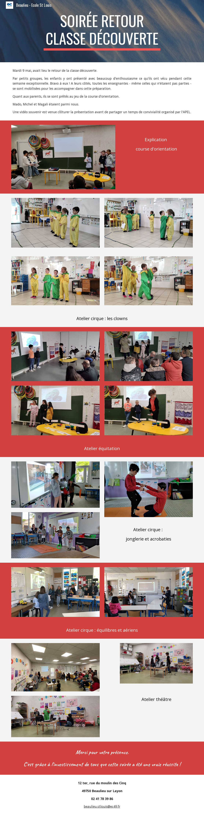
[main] (102, 31)
